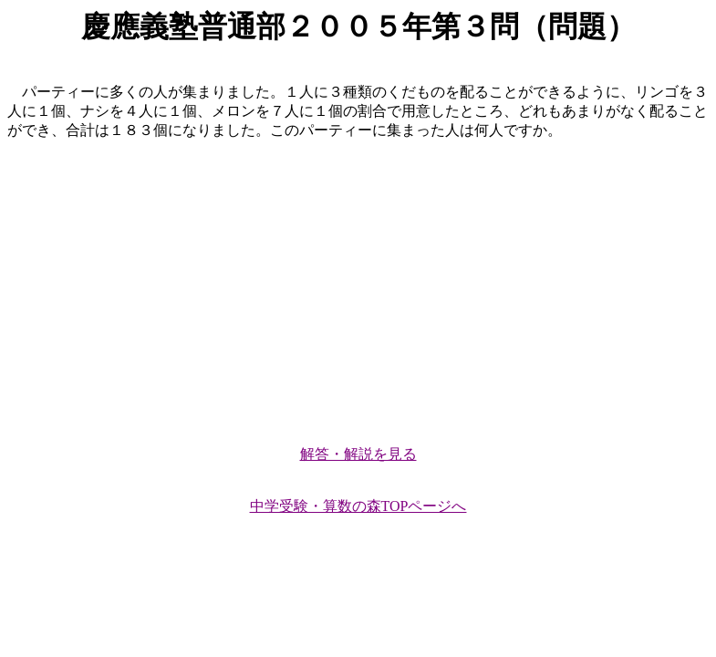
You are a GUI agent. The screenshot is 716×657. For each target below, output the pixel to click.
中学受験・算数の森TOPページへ (358, 506)
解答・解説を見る (358, 454)
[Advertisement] (358, 284)
